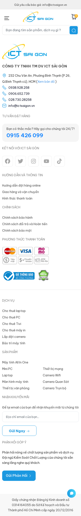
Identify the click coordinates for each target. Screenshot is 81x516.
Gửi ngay (19, 431)
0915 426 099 (24, 135)
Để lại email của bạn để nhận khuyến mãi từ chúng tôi (40, 407)
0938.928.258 (18, 88)
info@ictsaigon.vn (21, 106)
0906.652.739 (19, 94)
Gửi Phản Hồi (19, 475)
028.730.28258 (20, 100)
